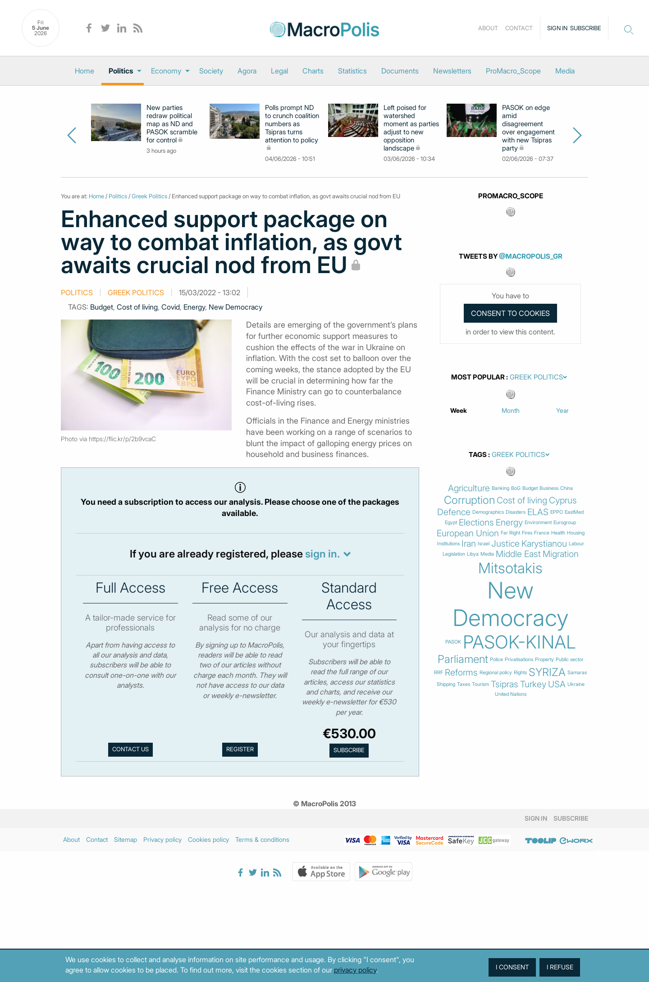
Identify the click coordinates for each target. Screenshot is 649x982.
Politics (121, 70)
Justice (505, 544)
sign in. (322, 554)
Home (84, 70)
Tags (478, 455)
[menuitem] (84, 70)
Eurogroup (564, 522)
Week (458, 410)
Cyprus (563, 500)
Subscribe (585, 28)
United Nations (510, 694)
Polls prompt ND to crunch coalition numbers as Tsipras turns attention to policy (292, 124)
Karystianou (544, 544)
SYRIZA (547, 672)
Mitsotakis (510, 568)
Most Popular (478, 377)
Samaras (577, 673)
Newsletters (452, 70)
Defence (454, 512)
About (488, 28)
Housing (576, 533)
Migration (561, 554)
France (541, 533)
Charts (313, 70)
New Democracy (235, 306)
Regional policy (496, 673)
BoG (516, 488)
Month (511, 410)
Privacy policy (162, 839)
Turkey (533, 684)
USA (557, 684)
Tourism (480, 684)
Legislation (454, 554)
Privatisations (519, 659)
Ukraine (576, 684)
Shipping (446, 684)
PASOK (453, 642)
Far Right (510, 533)
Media (565, 70)
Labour (576, 544)
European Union (468, 533)
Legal (279, 70)
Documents (400, 70)
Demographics (488, 512)
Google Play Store (383, 871)
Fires (527, 533)
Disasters (516, 512)
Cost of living (137, 306)
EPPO (556, 512)
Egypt (451, 522)
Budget (101, 306)
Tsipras (504, 684)
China (566, 488)
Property (544, 659)
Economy (166, 70)
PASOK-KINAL (519, 642)
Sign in (557, 28)
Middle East (518, 554)
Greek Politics (149, 196)
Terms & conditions (262, 839)
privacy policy (355, 969)
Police (496, 659)
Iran (469, 544)
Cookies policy (208, 839)
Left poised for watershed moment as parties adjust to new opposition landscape (411, 128)
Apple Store (321, 871)
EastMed (574, 512)
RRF (438, 673)
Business (548, 488)
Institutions (448, 544)
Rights (520, 673)
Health (558, 533)
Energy (194, 306)
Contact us (130, 749)
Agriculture (469, 488)
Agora (247, 70)
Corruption (469, 500)
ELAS (537, 512)
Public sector (570, 659)
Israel (483, 544)
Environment (538, 522)
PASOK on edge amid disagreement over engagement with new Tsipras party (528, 128)
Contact (519, 28)
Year (562, 410)
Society (211, 70)
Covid (170, 306)
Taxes (463, 684)
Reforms (461, 672)
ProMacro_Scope (513, 70)
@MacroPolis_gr (530, 256)
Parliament (463, 659)
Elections (476, 522)
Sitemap (125, 839)
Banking (500, 488)
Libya (473, 554)
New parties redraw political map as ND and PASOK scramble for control (171, 124)
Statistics (352, 70)
